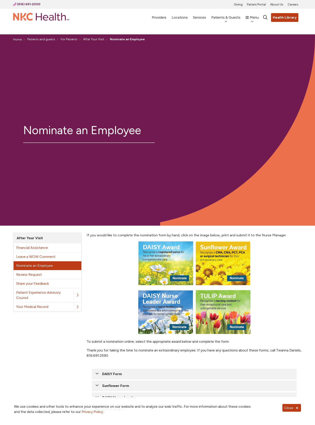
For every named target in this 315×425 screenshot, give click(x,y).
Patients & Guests (226, 15)
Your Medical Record (32, 307)
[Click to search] (265, 17)
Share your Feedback (32, 283)
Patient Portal (256, 4)
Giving (238, 4)
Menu (252, 15)
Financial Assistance (32, 248)
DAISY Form (112, 374)
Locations (179, 15)
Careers (293, 4)
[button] (77, 295)
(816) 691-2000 (26, 4)
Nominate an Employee (34, 265)
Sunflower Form (115, 386)
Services (199, 15)
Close (291, 408)
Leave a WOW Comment (35, 257)
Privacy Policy (92, 412)
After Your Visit (30, 238)
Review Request (29, 274)
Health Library (285, 17)
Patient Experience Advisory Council (38, 295)
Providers (159, 15)
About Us (276, 4)
